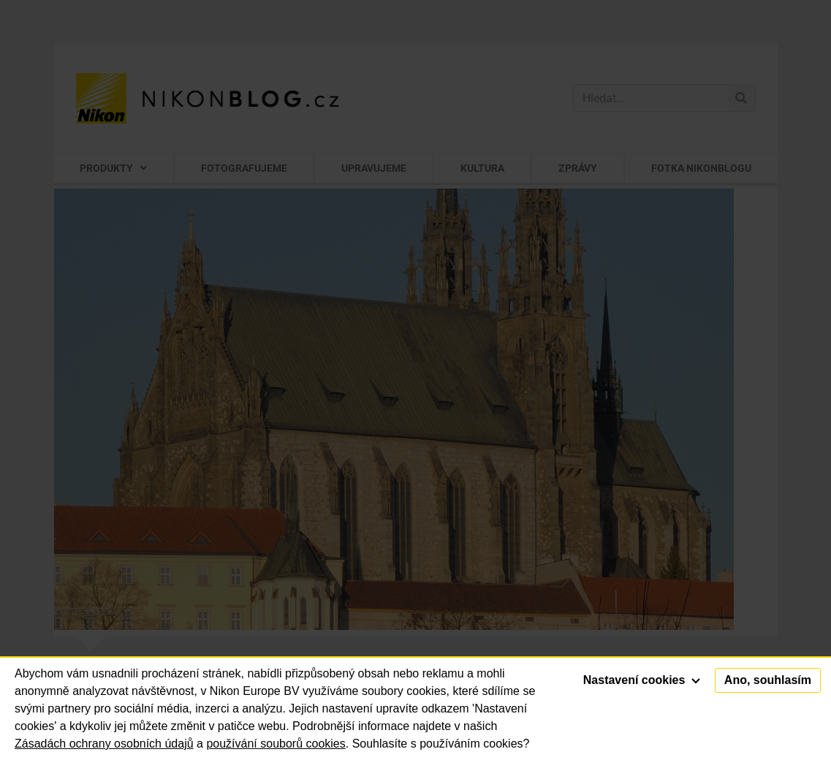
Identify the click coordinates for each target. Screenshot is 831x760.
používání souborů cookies (275, 743)
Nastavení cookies (641, 680)
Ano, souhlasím (767, 680)
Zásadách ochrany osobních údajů (104, 743)
